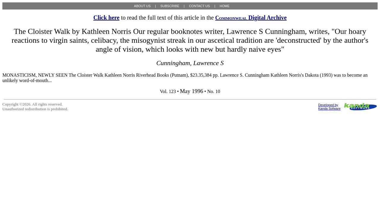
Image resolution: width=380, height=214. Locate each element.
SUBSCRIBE (169, 6)
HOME (224, 6)
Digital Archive (250, 17)
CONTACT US (199, 6)
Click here (106, 17)
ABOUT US (142, 6)
